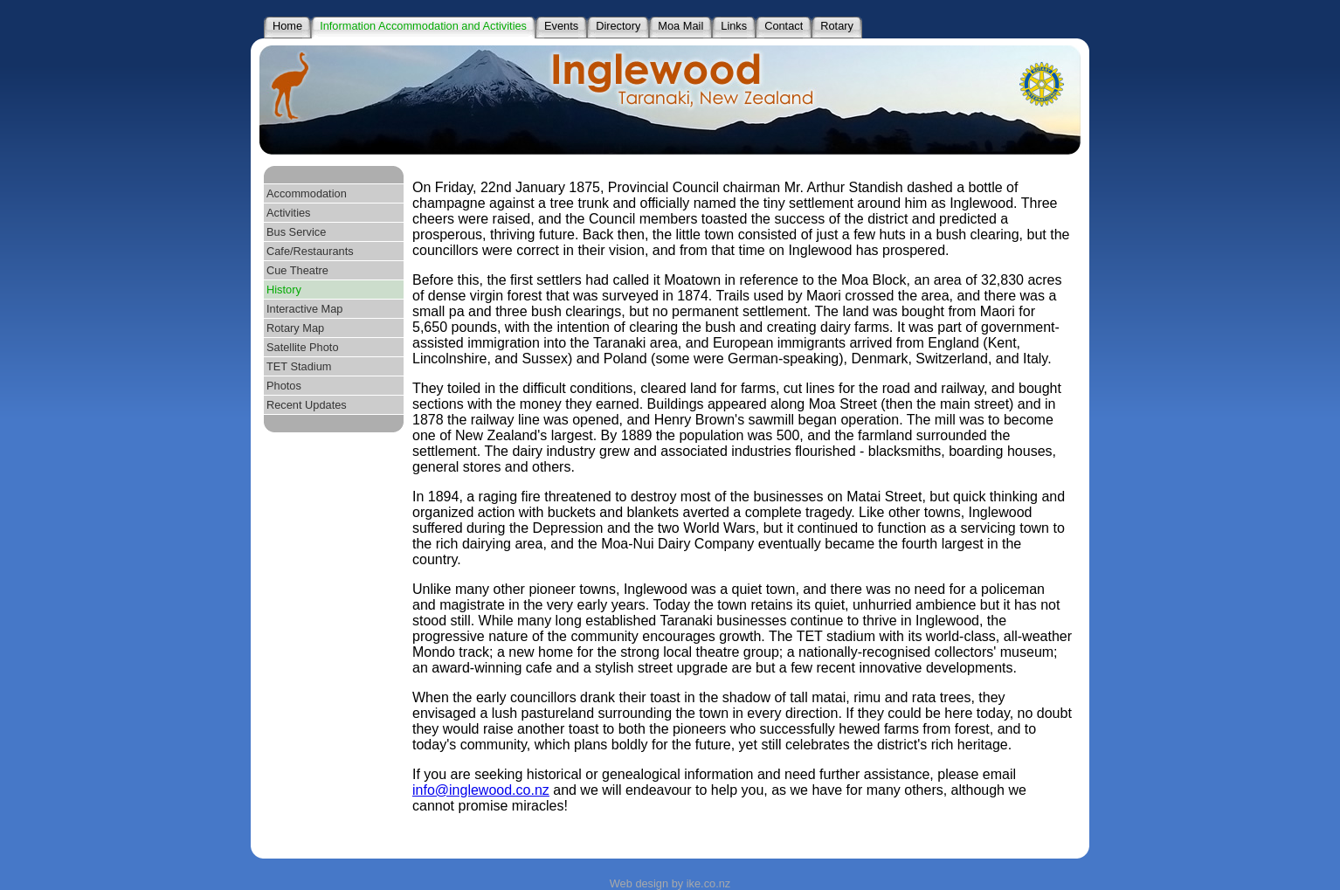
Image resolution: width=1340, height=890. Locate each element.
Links (734, 25)
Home (287, 25)
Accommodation (306, 193)
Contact (783, 25)
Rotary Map (295, 328)
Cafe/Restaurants (310, 251)
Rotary (836, 25)
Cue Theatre (297, 270)
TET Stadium (298, 366)
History (283, 289)
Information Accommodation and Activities (423, 25)
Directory (618, 25)
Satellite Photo (302, 347)
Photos (283, 385)
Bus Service (296, 231)
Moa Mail (680, 25)
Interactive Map (304, 308)
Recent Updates (306, 404)
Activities (288, 212)
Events (561, 25)
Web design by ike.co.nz (670, 883)
